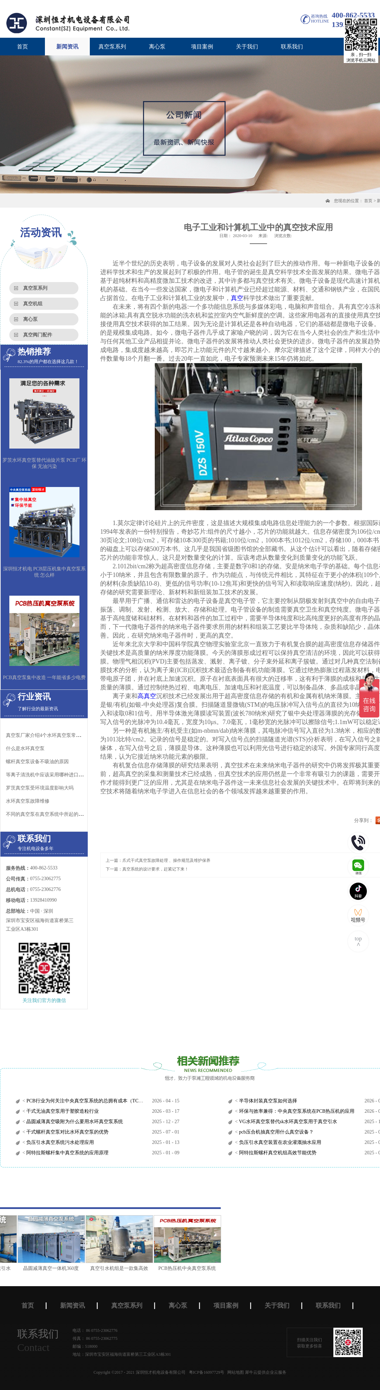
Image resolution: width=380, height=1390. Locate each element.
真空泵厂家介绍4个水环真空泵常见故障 (48, 735)
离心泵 (30, 319)
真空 (237, 298)
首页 (22, 46)
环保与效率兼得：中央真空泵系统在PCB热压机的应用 (296, 1111)
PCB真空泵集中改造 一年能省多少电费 (44, 677)
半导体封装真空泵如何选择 (267, 1100)
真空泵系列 (35, 288)
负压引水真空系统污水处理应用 (59, 1142)
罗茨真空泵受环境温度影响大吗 (40, 788)
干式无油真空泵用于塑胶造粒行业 (62, 1111)
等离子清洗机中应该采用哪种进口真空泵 (49, 774)
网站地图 (234, 1372)
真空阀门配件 (37, 334)
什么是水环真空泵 (25, 748)
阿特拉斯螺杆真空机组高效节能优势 (277, 1152)
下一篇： (147, 869)
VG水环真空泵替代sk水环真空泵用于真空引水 (287, 1121)
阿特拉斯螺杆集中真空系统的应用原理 (67, 1152)
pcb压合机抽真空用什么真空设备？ (276, 1132)
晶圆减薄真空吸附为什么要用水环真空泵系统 (74, 1121)
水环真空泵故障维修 (27, 801)
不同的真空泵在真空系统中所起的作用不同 (52, 814)
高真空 (146, 696)
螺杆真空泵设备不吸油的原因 (37, 761)
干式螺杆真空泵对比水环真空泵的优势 (67, 1132)
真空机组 (32, 303)
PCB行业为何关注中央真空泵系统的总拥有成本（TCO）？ (88, 1100)
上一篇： (158, 860)
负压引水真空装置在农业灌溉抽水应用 (279, 1142)
